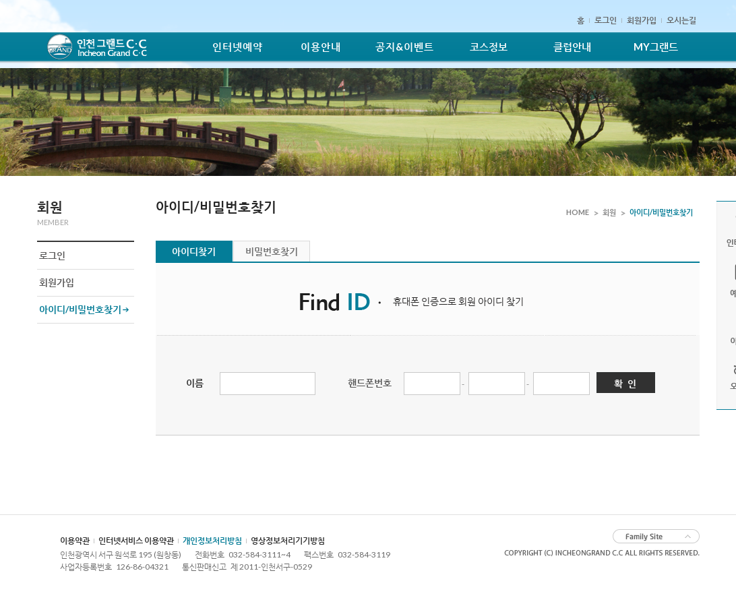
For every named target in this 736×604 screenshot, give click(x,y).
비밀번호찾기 (271, 251)
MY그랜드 (656, 46)
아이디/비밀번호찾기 (80, 309)
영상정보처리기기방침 (288, 540)
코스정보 (489, 46)
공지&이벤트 (404, 46)
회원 (609, 212)
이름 (195, 382)
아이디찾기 (194, 251)
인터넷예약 (237, 46)
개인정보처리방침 (212, 540)
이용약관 (75, 540)
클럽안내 (572, 46)
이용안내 (321, 46)
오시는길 (681, 20)
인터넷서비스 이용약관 (136, 540)
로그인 (605, 20)
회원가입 (641, 20)
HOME (577, 212)
